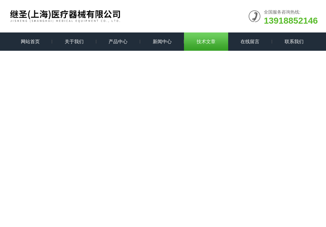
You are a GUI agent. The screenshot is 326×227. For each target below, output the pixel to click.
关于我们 (74, 41)
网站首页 (30, 41)
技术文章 (206, 41)
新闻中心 (162, 41)
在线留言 (249, 41)
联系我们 (294, 41)
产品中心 (118, 41)
